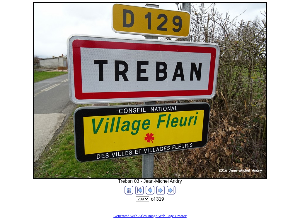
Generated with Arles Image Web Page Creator (150, 216)
